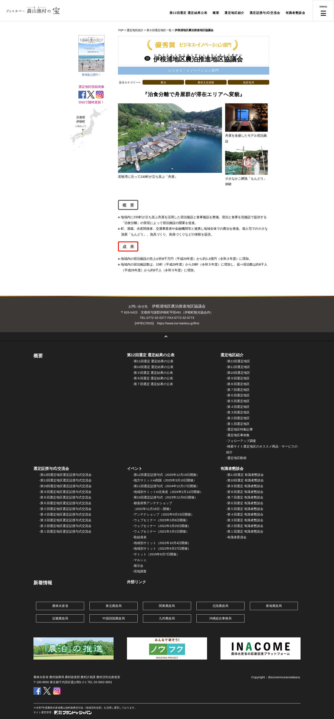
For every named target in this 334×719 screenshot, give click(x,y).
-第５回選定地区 (238, 401)
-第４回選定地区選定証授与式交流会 (65, 514)
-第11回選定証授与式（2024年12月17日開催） (166, 486)
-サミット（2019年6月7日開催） (156, 554)
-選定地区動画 (236, 458)
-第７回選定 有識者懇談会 (244, 497)
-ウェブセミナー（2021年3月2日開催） (161, 531)
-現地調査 (140, 571)
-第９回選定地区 (238, 378)
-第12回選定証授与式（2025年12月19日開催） (166, 474)
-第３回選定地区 (238, 412)
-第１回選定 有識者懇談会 (244, 531)
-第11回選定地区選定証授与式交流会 (65, 480)
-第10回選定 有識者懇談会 (245, 480)
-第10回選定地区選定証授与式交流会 (65, 486)
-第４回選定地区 (238, 407)
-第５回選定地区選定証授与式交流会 (65, 509)
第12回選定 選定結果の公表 (150, 355)
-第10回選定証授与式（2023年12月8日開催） (165, 497)
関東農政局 (167, 606)
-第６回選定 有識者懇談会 (244, 503)
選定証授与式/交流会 (265, 12)
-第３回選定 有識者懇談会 (244, 520)
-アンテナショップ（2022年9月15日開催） (163, 514)
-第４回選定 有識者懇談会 (244, 514)
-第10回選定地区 (238, 372)
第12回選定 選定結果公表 (188, 12)
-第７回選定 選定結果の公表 (153, 384)
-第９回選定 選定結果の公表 (153, 372)
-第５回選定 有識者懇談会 (244, 509)
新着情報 (42, 582)
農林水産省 (60, 606)
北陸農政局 (220, 606)
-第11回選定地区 (238, 367)
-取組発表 (140, 537)
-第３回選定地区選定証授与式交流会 (65, 520)
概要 (216, 12)
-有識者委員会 (236, 537)
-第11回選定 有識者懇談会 (245, 474)
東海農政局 (274, 606)
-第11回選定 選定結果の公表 (153, 361)
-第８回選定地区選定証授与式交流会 (65, 497)
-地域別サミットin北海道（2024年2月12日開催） (168, 492)
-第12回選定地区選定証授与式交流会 (65, 474)
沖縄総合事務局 (220, 618)
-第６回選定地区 (238, 395)
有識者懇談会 (295, 12)
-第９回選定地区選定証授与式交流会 (65, 492)
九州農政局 (167, 618)
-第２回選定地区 (238, 418)
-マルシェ (140, 560)
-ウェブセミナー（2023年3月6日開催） (161, 520)
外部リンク (136, 582)
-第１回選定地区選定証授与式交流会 (65, 531)
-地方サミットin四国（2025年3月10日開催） (165, 480)
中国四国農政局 (113, 618)
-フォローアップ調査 (241, 441)
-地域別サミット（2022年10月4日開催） (162, 543)
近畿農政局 (60, 618)
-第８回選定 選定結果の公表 (153, 378)
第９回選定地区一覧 (159, 30)
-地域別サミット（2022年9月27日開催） (162, 548)
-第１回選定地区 (238, 424)
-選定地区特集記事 (239, 429)
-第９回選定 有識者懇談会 (244, 486)
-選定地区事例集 (238, 435)
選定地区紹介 (234, 12)
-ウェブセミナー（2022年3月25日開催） (162, 526)
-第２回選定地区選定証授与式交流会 (65, 526)
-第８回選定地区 (238, 384)
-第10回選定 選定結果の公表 (153, 367)
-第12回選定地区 (238, 361)
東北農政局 (114, 606)
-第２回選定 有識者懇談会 (244, 526)
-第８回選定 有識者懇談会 (244, 492)
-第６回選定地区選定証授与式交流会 (65, 503)
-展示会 (138, 565)
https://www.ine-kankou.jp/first (178, 323)
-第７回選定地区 (238, 389)
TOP (121, 30)
